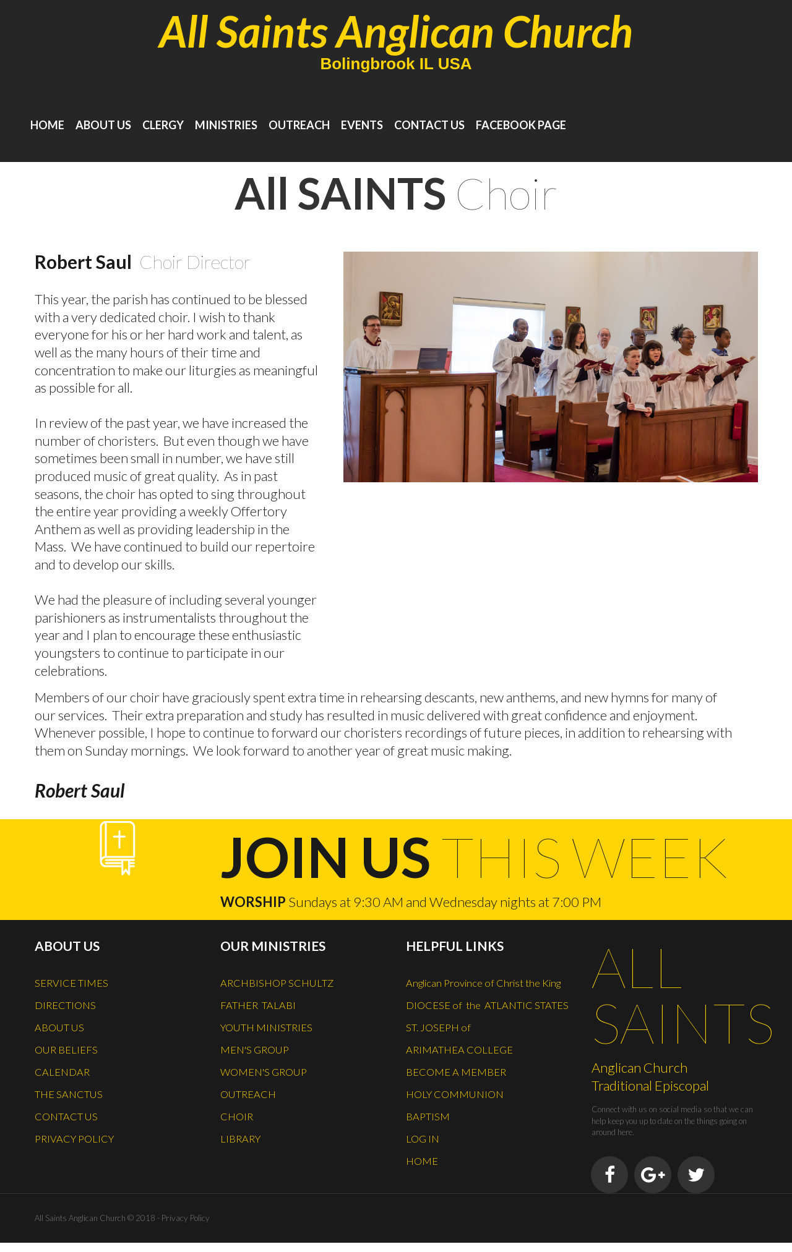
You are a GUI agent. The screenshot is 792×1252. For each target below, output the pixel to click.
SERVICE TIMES (77, 981)
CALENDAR (67, 1065)
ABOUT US (103, 125)
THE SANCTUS (75, 1087)
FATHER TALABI (264, 1002)
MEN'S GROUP (261, 1044)
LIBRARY (243, 1129)
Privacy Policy (184, 1227)
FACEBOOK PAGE (521, 125)
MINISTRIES (226, 125)
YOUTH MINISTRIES (273, 1023)
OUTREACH (299, 125)
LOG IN (425, 1171)
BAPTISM (431, 1150)
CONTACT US (429, 125)
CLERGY (163, 125)
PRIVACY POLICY (81, 1129)
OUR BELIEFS (71, 1044)
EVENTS (362, 125)
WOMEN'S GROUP (272, 1065)
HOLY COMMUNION (462, 1129)
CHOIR (239, 1108)
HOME (47, 125)
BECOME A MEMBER (464, 1108)
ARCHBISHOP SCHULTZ (286, 981)
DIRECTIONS (70, 1002)
